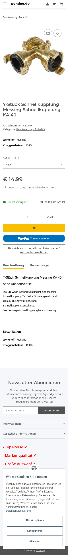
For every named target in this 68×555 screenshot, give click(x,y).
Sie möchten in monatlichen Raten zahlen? (34, 250)
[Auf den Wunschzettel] (57, 33)
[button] (47, 4)
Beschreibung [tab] (13, 265)
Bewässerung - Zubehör (30, 129)
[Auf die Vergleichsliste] (48, 33)
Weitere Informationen (34, 252)
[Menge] (27, 217)
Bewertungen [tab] (40, 265)
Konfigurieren (34, 530)
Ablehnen (34, 541)
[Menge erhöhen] (61, 217)
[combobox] (34, 165)
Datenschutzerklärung (18, 394)
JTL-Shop (40, 550)
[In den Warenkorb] (34, 228)
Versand (33, 187)
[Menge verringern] (7, 217)
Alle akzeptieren (35, 520)
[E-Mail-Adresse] (20, 410)
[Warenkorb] (61, 4)
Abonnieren (51, 410)
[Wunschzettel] (54, 4)
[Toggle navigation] (5, 2)
